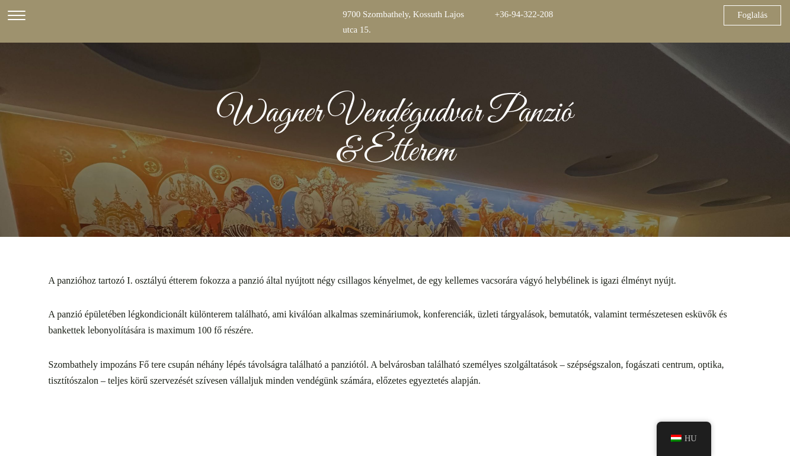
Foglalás (752, 15)
